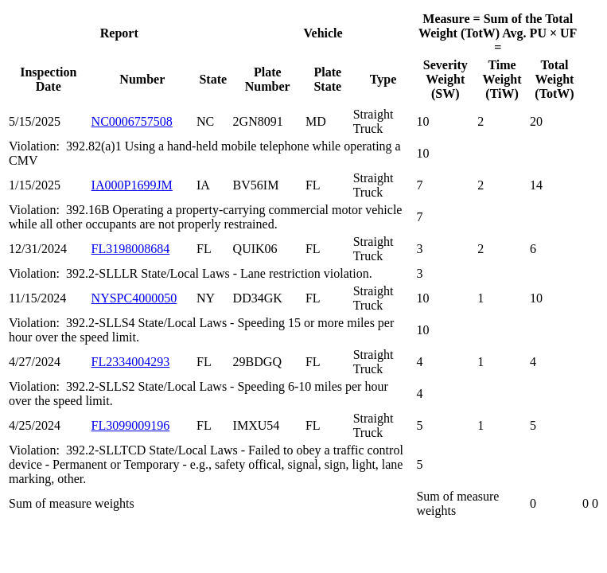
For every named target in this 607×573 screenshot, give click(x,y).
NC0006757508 (132, 121)
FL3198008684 (130, 248)
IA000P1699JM (132, 185)
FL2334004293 (130, 361)
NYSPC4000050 (134, 298)
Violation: (37, 146)
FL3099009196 (130, 425)
